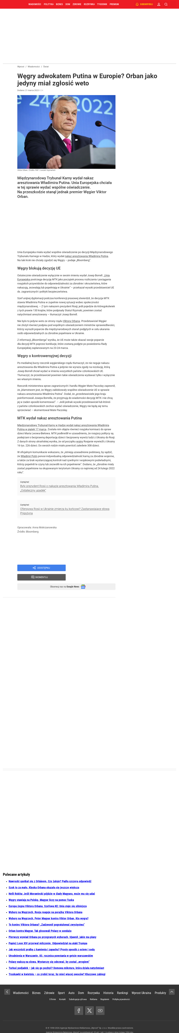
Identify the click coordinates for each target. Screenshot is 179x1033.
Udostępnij (43, 568)
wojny (79, 441)
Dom (68, 4)
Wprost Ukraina (141, 985)
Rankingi (122, 985)
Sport (61, 985)
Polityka (48, 4)
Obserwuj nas (61, 578)
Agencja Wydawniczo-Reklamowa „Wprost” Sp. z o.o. (83, 1020)
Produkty (160, 985)
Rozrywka (89, 4)
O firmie (52, 991)
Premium (114, 4)
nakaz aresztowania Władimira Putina (86, 256)
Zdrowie (77, 4)
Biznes (59, 4)
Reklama (93, 991)
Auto (71, 985)
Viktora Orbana (71, 321)
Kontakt (62, 991)
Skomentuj (94, 568)
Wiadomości (34, 4)
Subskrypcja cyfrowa (78, 991)
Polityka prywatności (121, 991)
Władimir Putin (29, 456)
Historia (108, 985)
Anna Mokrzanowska (44, 527)
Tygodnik (102, 4)
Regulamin (104, 991)
